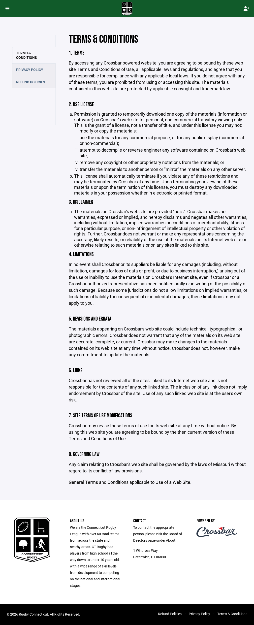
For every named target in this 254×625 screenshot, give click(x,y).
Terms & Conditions (26, 55)
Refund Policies (30, 82)
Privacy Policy (29, 69)
